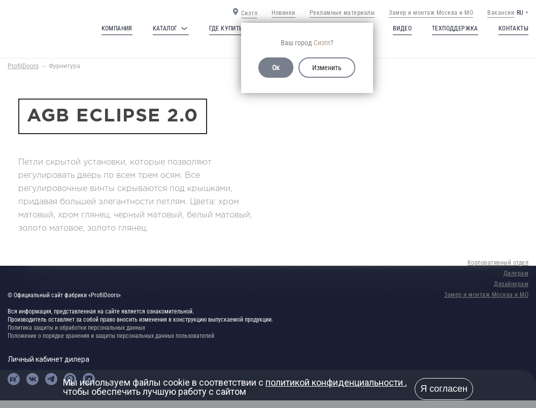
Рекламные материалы (342, 12)
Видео (402, 28)
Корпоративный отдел (498, 262)
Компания (117, 28)
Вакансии (500, 12)
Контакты (513, 28)
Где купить (226, 28)
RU (520, 12)
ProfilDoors (23, 66)
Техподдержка (455, 28)
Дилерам (516, 273)
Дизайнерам (511, 284)
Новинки (283, 12)
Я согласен (443, 389)
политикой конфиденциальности (335, 382)
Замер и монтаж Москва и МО (431, 12)
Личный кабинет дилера (48, 359)
